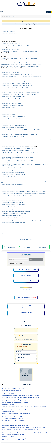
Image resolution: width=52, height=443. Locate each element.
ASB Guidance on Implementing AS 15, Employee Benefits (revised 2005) (15, 197)
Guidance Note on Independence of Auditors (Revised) (11, 132)
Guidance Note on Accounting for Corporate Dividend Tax (12, 200)
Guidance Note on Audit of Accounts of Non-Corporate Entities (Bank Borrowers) (17, 101)
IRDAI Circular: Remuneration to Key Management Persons (13, 399)
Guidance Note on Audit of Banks (10, 43)
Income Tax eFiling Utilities (26, 275)
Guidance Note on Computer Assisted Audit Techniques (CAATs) (13, 127)
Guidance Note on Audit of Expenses (8, 107)
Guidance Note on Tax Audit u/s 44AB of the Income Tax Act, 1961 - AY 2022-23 (16, 70)
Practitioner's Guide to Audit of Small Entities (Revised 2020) (13, 81)
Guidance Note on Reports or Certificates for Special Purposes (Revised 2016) (16, 85)
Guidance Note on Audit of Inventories (8, 109)
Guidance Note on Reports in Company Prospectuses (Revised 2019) (14, 87)
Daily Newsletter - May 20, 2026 (8, 423)
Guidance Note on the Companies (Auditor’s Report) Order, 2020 (13, 78)
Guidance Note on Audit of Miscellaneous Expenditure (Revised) (13, 116)
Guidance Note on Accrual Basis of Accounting (10, 176)
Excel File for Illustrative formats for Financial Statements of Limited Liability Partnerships (20, 152)
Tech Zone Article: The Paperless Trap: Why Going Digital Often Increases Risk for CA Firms (20, 429)
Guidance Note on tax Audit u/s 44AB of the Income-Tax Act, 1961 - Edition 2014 (17, 74)
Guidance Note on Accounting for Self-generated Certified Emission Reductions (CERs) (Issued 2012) (21, 220)
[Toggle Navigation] (1, 11)
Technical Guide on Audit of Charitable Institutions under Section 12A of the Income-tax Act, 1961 (20, 66)
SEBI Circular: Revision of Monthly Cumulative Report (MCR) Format (15, 425)
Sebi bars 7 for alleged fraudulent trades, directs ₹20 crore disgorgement (16, 413)
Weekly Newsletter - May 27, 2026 (8, 392)
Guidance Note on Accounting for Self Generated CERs (11, 170)
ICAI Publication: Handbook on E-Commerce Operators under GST (15, 418)
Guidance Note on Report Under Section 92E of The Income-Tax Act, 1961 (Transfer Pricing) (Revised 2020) (22, 76)
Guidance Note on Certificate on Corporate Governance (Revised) (13, 125)
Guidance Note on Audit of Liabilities (8, 114)
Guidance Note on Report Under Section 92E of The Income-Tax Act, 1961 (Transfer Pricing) (19, 58)
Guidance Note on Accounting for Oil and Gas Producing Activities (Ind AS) (15, 186)
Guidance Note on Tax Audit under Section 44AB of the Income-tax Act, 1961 (16, 45)
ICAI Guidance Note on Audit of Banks (26, 297)
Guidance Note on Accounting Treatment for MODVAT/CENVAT (13, 213)
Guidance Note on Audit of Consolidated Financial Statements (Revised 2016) (16, 83)
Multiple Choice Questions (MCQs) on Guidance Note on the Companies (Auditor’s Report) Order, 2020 (21, 64)
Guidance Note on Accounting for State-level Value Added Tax (13, 204)
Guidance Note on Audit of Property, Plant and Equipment (12, 98)
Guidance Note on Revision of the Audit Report (10, 72)
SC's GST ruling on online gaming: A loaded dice (11, 390)
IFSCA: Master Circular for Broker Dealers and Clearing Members (14, 407)
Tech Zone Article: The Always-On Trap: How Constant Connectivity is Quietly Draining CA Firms (20, 397)
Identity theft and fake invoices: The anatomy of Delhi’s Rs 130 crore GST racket (17, 400)
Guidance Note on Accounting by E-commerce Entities (11, 178)
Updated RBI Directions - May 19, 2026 (9, 430)
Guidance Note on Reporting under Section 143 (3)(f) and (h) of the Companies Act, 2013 (18, 94)
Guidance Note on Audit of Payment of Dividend (10, 118)
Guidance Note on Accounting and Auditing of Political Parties (13, 222)
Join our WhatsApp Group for (11, 246)
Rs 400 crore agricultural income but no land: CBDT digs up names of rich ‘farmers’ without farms (21, 415)
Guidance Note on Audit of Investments (8, 112)
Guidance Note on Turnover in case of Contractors (11, 215)
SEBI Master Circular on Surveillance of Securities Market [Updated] (15, 438)
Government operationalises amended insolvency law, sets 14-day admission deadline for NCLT (20, 395)
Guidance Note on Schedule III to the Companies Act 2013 (12, 155)
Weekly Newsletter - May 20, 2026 (8, 422)
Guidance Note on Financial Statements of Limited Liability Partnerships (15, 150)
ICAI (2, 233)
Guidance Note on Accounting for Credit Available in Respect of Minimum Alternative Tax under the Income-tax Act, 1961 (24, 209)
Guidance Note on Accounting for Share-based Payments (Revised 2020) (15, 184)
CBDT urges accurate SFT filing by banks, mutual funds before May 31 (15, 402)
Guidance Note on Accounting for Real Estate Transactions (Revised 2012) (15, 211)
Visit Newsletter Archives (26, 289)
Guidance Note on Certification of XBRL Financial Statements (13, 136)
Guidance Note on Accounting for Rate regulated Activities (12, 167)
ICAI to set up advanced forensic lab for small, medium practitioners (15, 409)
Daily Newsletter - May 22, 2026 (8, 411)
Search (49, 12)
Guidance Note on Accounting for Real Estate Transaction (12, 172)
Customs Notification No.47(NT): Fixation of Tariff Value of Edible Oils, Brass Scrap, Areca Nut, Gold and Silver (23, 427)
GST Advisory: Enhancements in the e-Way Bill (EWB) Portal (13, 420)
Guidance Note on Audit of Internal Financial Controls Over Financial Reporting (16, 90)
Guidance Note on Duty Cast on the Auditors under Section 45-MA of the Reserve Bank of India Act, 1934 (21, 129)
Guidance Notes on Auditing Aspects (8, 31)
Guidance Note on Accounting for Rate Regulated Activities (12, 217)
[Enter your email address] (18, 259)
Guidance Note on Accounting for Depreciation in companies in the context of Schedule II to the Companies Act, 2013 (24, 191)
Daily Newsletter (12, 263)
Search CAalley (36, 10)
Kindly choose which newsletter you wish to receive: (17, 262)
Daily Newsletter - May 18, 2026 (8, 436)
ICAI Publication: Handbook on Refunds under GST (12, 416)
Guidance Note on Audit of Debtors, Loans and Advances (12, 105)
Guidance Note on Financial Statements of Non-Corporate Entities (14, 146)
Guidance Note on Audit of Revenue (8, 120)
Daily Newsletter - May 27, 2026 (8, 393)
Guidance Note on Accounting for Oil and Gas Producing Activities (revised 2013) (17, 195)
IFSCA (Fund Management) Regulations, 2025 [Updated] (13, 439)
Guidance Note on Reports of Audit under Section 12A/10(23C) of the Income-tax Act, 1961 (19, 51)
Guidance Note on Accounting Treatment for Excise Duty (12, 202)
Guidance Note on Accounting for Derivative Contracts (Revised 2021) (14, 174)
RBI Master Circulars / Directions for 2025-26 (26, 280)
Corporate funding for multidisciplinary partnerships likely (13, 388)
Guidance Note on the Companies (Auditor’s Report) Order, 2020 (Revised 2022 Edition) (18, 62)
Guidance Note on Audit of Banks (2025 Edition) (10, 49)
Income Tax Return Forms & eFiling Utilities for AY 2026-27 (26, 269)
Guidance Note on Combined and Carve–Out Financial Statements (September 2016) (17, 189)
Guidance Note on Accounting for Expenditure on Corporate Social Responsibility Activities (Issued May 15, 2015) (23, 193)
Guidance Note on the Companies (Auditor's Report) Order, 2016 (13, 96)
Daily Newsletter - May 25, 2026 (8, 404)
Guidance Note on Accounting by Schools (9, 206)
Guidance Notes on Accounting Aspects (9, 33)
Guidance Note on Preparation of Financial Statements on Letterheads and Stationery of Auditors (20, 134)
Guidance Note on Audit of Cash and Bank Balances (11, 103)
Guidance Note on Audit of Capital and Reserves (10, 123)
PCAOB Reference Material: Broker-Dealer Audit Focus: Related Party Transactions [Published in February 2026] (24, 406)
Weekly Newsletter (19, 263)
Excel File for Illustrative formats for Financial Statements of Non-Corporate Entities (19, 148)
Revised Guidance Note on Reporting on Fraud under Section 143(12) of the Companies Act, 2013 (20, 92)
